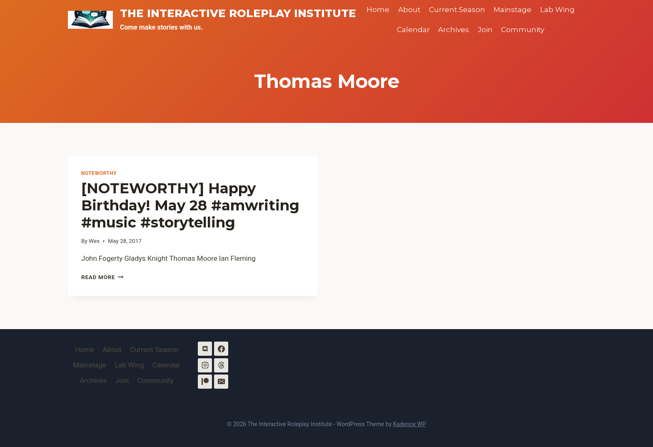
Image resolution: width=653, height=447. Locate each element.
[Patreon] (205, 382)
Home (377, 9)
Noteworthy (99, 173)
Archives (453, 29)
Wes (94, 240)
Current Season (457, 9)
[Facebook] (221, 349)
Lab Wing (557, 9)
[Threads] (221, 365)
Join (485, 29)
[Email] (221, 382)
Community (522, 29)
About (409, 9)
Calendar (413, 29)
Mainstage (512, 9)
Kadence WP (409, 424)
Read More (102, 277)
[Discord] (205, 349)
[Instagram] (205, 365)
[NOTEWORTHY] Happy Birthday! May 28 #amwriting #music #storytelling (190, 205)
